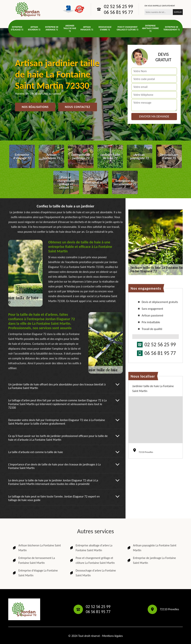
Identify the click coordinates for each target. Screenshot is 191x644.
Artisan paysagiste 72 (86, 28)
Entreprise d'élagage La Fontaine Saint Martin (35, 573)
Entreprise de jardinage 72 (51, 28)
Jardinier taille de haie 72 (69, 28)
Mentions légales (112, 636)
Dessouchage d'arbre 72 (105, 28)
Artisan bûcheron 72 (34, 28)
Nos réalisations (35, 107)
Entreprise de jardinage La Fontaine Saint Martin (151, 560)
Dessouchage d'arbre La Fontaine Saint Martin (92, 573)
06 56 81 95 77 (118, 12)
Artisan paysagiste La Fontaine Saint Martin (151, 548)
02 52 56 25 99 (118, 6)
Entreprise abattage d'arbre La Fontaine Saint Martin (90, 548)
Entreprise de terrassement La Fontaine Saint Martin (33, 560)
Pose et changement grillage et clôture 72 (127, 28)
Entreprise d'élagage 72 (17, 28)
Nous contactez (77, 107)
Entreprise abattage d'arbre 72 (150, 28)
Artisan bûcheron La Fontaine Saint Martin (36, 548)
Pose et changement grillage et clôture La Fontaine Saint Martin (92, 560)
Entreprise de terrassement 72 (171, 28)
